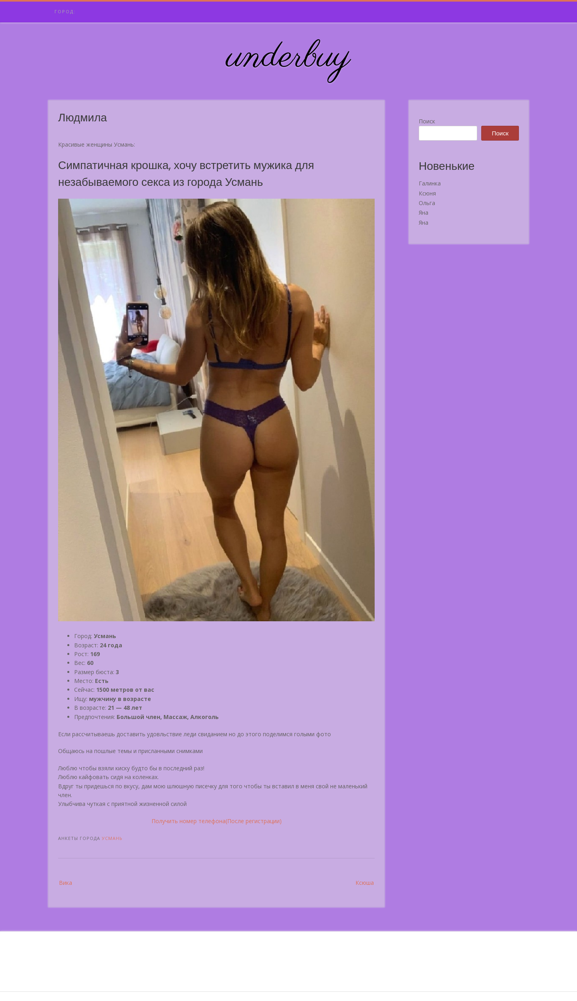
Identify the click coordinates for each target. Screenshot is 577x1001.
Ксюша (364, 882)
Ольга (427, 203)
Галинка (430, 183)
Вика (65, 882)
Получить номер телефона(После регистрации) (216, 821)
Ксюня (427, 193)
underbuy (289, 57)
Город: (65, 11)
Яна (423, 212)
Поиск (427, 121)
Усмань (112, 838)
